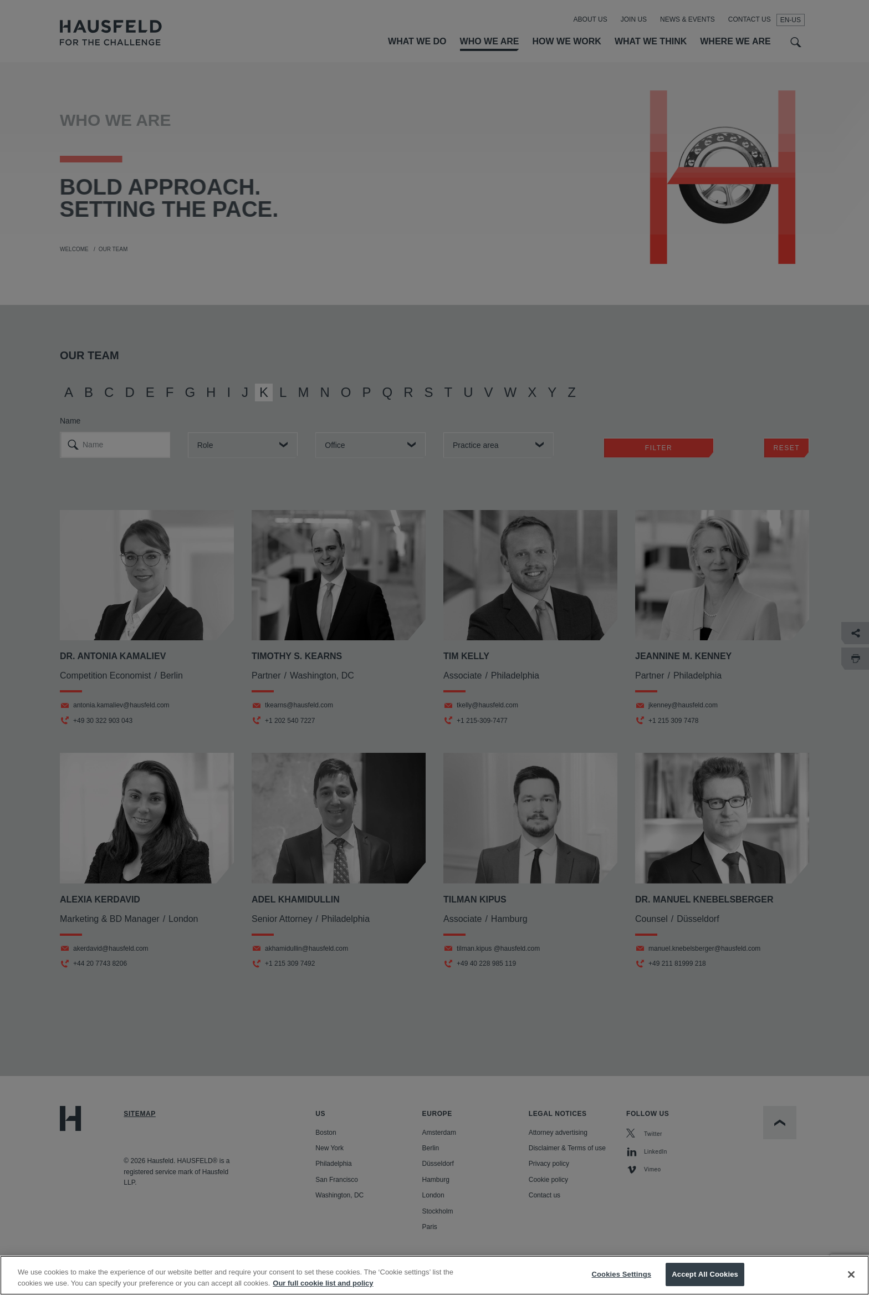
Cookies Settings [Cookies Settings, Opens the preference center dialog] (622, 1283)
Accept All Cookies (705, 1283)
